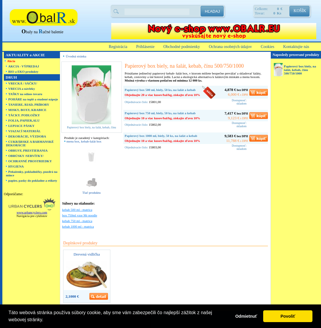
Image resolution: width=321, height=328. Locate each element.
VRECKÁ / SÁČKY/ (22, 83)
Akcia (11, 61)
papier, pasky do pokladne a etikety (32, 180)
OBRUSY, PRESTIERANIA (28, 150)
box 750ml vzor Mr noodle (79, 215)
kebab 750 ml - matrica (77, 221)
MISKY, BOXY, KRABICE (27, 110)
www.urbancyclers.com (32, 212)
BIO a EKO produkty (23, 71)
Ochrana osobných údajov (230, 46)
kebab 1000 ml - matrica (78, 226)
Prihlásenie (145, 46)
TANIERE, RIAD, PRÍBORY (28, 104)
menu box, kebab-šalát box (83, 141)
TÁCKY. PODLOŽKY (24, 115)
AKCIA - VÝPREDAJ (23, 66)
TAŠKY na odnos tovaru (25, 94)
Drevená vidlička (86, 254)
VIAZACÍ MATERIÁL (24, 131)
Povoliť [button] (288, 316)
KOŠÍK (300, 11)
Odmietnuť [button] (246, 316)
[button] (45, 320)
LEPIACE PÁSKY (21, 125)
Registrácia (118, 46)
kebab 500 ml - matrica (77, 209)
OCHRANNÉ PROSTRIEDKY (30, 161)
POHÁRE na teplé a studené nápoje (33, 99)
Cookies (267, 46)
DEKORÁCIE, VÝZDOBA (27, 136)
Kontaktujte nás (296, 46)
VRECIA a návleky (21, 88)
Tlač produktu (91, 192)
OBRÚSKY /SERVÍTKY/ (26, 156)
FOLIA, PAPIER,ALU (24, 120)
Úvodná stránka (76, 56)
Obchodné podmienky (181, 46)
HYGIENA (16, 166)
